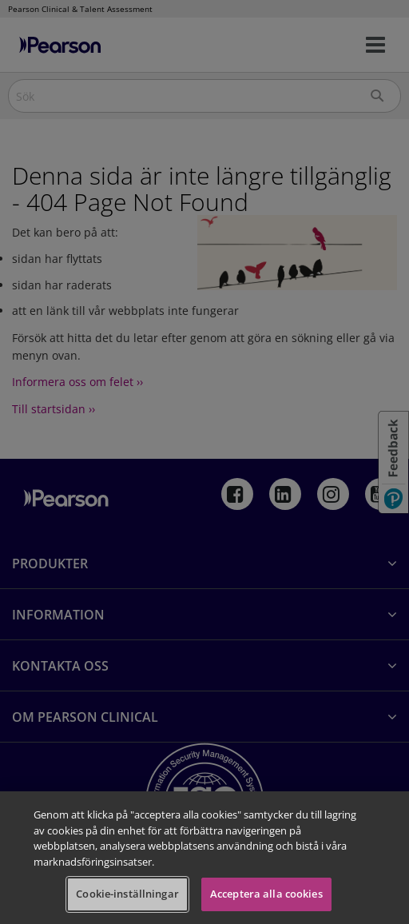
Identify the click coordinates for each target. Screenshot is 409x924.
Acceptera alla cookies (266, 893)
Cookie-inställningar (127, 893)
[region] (204, 857)
